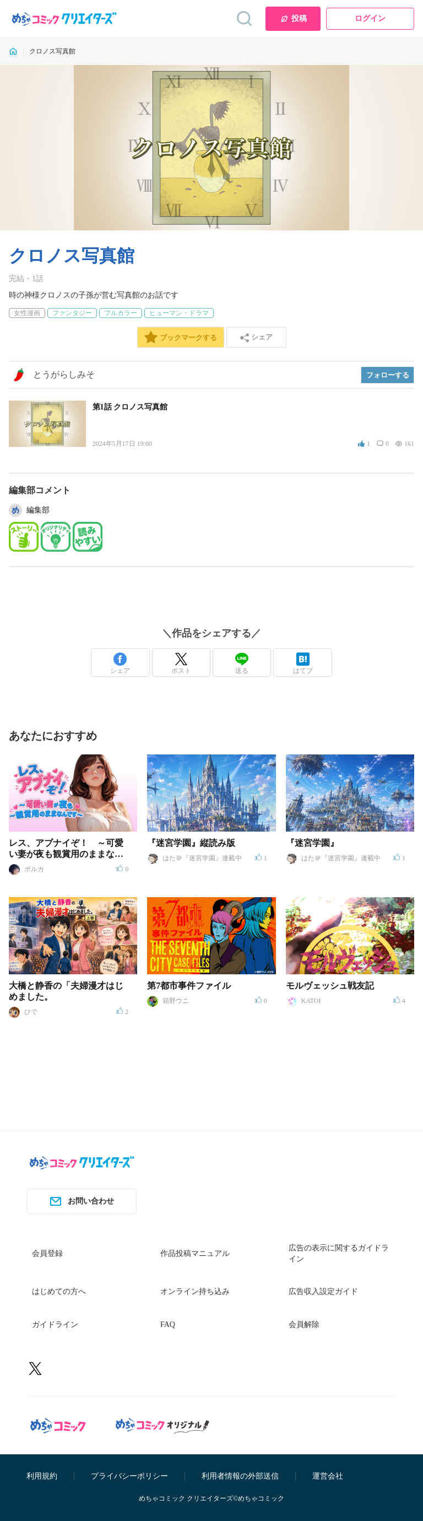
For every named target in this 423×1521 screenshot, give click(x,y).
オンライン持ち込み (195, 1291)
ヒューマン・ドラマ (179, 313)
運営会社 (327, 1476)
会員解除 (304, 1324)
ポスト (181, 663)
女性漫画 (27, 313)
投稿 (293, 18)
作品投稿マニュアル (195, 1253)
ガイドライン (55, 1324)
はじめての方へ (59, 1291)
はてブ (303, 663)
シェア (120, 663)
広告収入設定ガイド (323, 1291)
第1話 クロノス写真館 (130, 407)
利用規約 (41, 1476)
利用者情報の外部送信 (240, 1476)
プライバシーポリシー (129, 1476)
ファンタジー (72, 313)
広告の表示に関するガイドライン (339, 1253)
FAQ (167, 1324)
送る (241, 663)
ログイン (370, 18)
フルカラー (120, 313)
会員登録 (47, 1253)
